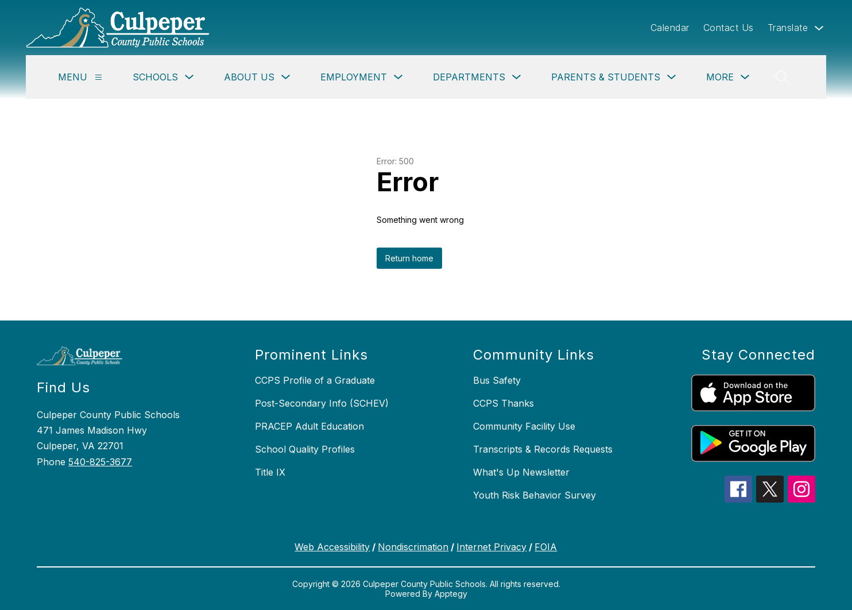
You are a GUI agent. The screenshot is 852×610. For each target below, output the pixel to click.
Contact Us (728, 27)
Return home (409, 258)
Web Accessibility (332, 547)
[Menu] (98, 77)
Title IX (270, 472)
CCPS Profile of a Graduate (315, 380)
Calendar (670, 27)
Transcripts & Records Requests (543, 449)
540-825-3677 (100, 462)
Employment (353, 77)
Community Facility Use (524, 426)
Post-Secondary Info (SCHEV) (322, 403)
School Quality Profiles (305, 449)
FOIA (546, 547)
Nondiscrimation (413, 547)
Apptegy (451, 594)
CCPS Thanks (503, 403)
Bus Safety (497, 380)
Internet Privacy (491, 547)
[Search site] (782, 77)
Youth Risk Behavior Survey (534, 495)
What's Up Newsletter (521, 472)
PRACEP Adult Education (309, 426)
